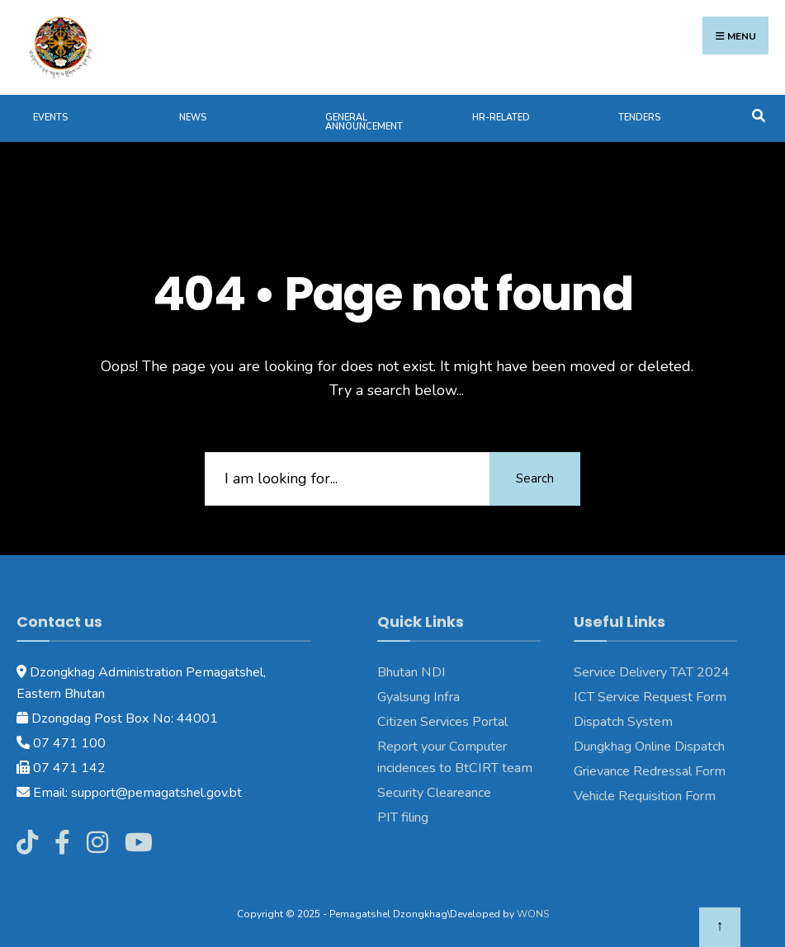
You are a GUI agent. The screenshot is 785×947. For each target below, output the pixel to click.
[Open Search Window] (758, 114)
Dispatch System (623, 722)
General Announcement (364, 122)
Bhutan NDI (411, 672)
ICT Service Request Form (650, 697)
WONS (533, 914)
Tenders (639, 117)
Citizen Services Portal (442, 722)
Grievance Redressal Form (650, 771)
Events (50, 117)
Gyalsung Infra (418, 697)
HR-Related (501, 117)
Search (535, 478)
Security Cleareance (434, 793)
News (192, 117)
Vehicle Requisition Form (645, 796)
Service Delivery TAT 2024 (652, 672)
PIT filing (402, 817)
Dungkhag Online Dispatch (649, 746)
